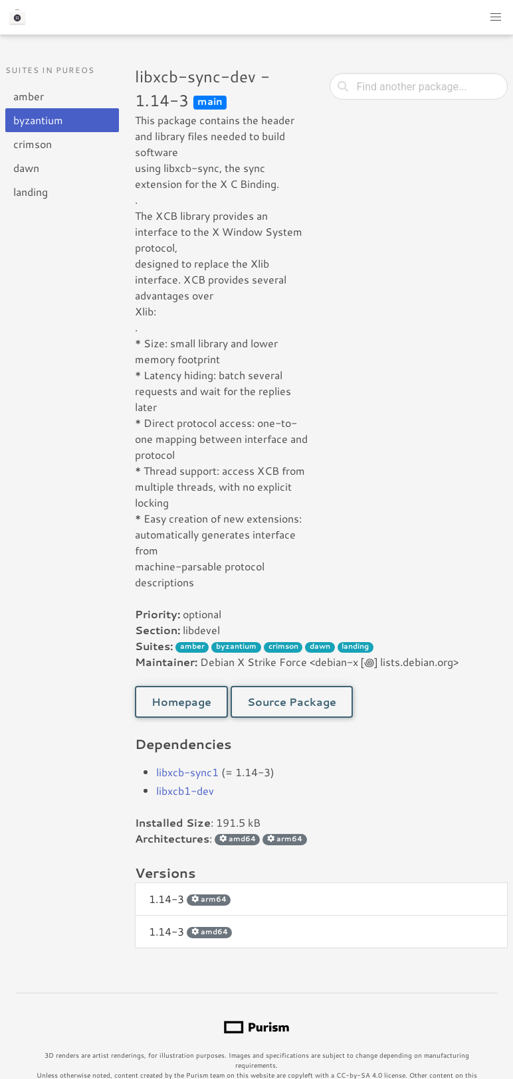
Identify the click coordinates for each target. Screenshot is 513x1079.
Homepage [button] (181, 701)
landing (30, 191)
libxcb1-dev (185, 790)
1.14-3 (190, 898)
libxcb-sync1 (187, 772)
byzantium (38, 119)
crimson (32, 143)
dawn (26, 167)
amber (28, 96)
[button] (495, 17)
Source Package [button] (291, 701)
